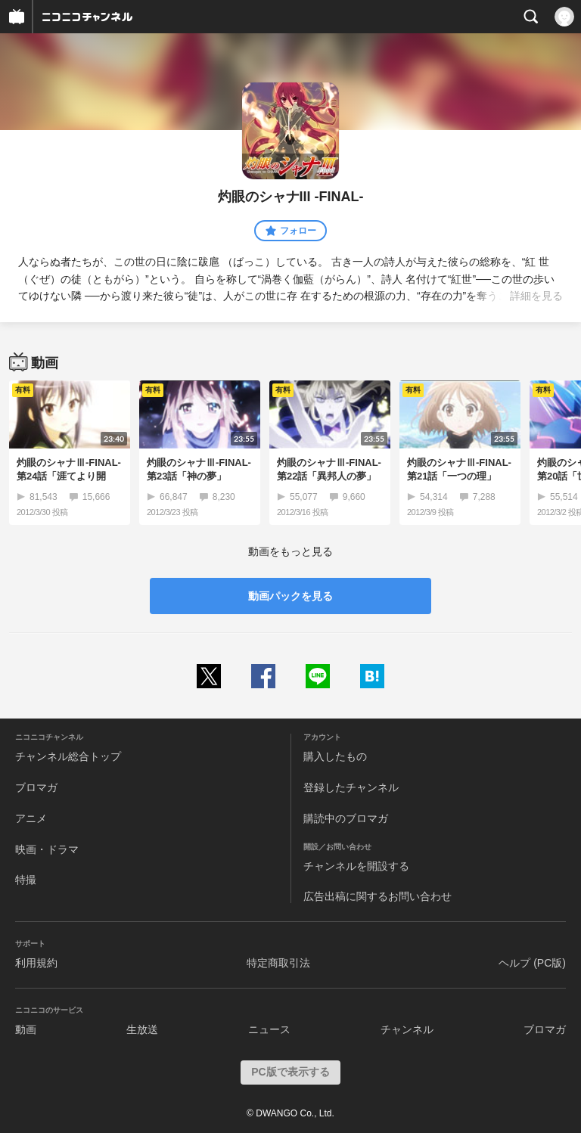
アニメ (31, 818)
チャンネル (407, 1029)
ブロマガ (36, 787)
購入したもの (335, 756)
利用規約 (36, 963)
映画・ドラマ (47, 849)
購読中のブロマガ (345, 818)
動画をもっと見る (290, 551)
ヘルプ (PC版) (532, 963)
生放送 (142, 1029)
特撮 (25, 880)
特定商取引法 (278, 963)
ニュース (269, 1029)
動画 (25, 1029)
